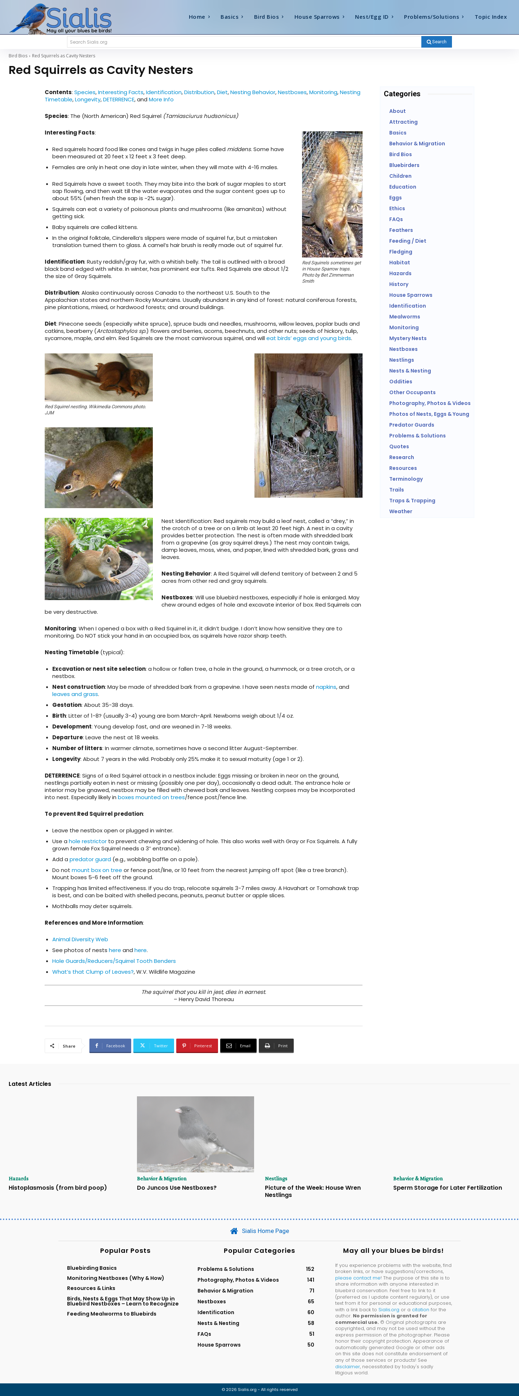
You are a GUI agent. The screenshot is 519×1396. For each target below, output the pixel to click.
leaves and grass (75, 694)
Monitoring (323, 92)
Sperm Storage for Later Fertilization (447, 1188)
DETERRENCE (118, 99)
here (115, 950)
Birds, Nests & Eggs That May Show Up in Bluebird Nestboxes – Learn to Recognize (123, 1301)
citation (420, 1309)
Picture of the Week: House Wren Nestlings (313, 1191)
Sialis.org (388, 1309)
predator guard (90, 859)
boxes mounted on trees (151, 797)
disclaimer (347, 1366)
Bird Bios (18, 56)
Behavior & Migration (162, 1178)
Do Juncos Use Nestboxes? (177, 1188)
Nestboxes (292, 92)
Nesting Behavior (252, 92)
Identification (164, 92)
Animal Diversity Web (80, 939)
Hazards (18, 1178)
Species (85, 92)
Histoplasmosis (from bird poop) (58, 1188)
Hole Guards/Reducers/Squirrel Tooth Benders (114, 961)
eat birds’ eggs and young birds (308, 338)
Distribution (199, 92)
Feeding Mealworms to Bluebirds (111, 1313)
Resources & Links (91, 1288)
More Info (161, 99)
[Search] (436, 42)
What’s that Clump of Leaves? (93, 972)
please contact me (358, 1277)
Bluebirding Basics (92, 1268)
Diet (222, 92)
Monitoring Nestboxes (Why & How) (115, 1278)
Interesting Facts (120, 92)
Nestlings (276, 1178)
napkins (326, 687)
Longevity (88, 99)
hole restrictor (88, 841)
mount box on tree (97, 870)
